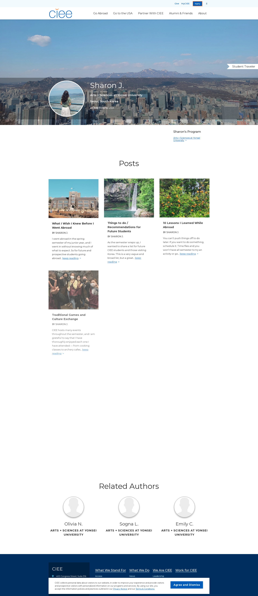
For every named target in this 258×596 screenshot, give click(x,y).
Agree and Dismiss (187, 584)
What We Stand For (110, 570)
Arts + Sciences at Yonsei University (186, 139)
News (132, 576)
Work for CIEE (186, 570)
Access (98, 576)
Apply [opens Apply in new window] (197, 4)
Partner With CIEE (151, 13)
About (202, 13)
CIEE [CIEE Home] (57, 569)
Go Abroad (100, 13)
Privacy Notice (120, 589)
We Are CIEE (162, 570)
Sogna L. (129, 524)
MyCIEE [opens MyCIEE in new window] (185, 3)
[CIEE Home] (61, 13)
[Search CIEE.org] (206, 4)
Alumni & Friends (181, 13)
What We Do (139, 570)
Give (177, 3)
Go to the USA (122, 13)
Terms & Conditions (145, 589)
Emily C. (184, 524)
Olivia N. (73, 524)
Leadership (158, 576)
